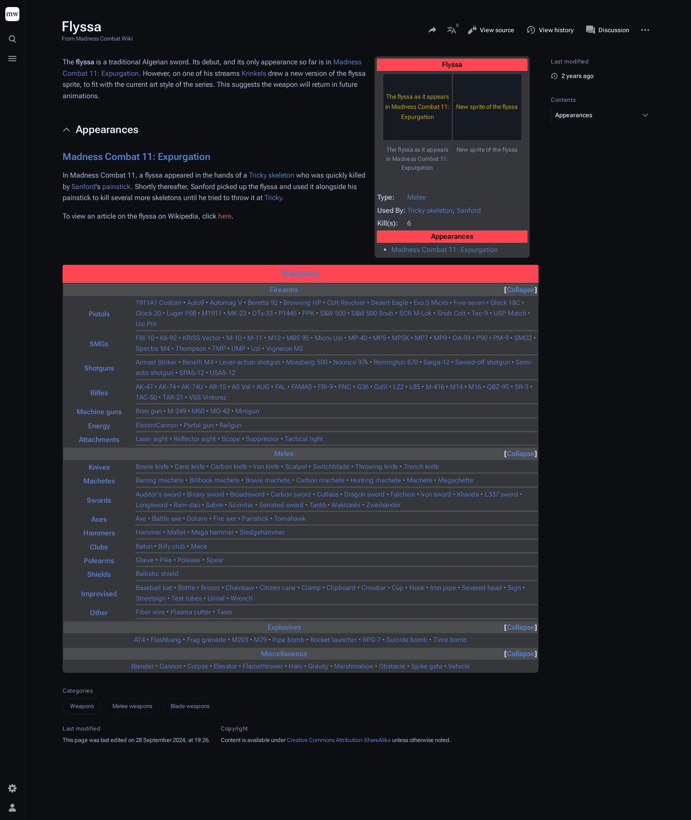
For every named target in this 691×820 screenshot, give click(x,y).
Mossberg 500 (306, 362)
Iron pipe (443, 588)
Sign (514, 588)
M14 (456, 387)
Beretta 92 (263, 303)
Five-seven (469, 303)
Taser (225, 612)
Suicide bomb (406, 640)
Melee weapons (132, 706)
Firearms (284, 290)
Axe (141, 519)
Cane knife (190, 467)
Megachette (455, 480)
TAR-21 (173, 397)
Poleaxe (189, 560)
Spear (214, 560)
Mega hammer (212, 532)
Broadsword (247, 494)
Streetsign (151, 598)
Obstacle (392, 666)
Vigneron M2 (284, 348)
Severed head (482, 588)
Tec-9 (480, 313)
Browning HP (302, 303)
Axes (99, 519)
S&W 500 (333, 313)
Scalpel (296, 467)
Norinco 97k (350, 362)
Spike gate (426, 666)
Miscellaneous (284, 653)
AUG (262, 387)
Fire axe (224, 519)
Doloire (197, 519)
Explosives (284, 627)
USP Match (510, 313)
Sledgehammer (262, 532)
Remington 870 (396, 362)
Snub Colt (451, 313)
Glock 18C (505, 303)
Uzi (255, 348)
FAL (280, 387)
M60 (198, 411)
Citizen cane (278, 588)
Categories (78, 690)
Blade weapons (190, 706)
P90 (481, 338)
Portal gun (199, 425)
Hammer (148, 532)
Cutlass (327, 494)
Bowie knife (152, 467)
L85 (414, 387)
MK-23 (236, 313)
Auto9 (195, 303)
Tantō (317, 505)
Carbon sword (291, 494)
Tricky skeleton (430, 210)
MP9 (440, 338)
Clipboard (341, 588)
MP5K (400, 338)
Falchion (402, 494)
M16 (474, 387)
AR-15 (217, 387)
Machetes (99, 481)
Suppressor (262, 439)
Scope (231, 439)
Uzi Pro (146, 324)
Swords (99, 500)
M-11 (254, 338)
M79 (260, 640)
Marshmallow (353, 666)
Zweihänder (383, 505)
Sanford (469, 210)
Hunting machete (375, 480)
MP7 (421, 338)
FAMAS (301, 387)
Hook (416, 588)
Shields (99, 574)
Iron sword (436, 494)
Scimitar (241, 505)
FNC (344, 387)
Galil (380, 387)
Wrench (241, 598)
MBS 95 (297, 338)
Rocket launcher (333, 640)
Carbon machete (320, 480)
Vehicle (459, 666)
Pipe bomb (288, 640)
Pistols (99, 314)
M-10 (234, 338)
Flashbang (166, 640)
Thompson (190, 348)
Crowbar (373, 588)
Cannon (171, 666)
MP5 (379, 338)
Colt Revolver (346, 303)
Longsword (152, 505)
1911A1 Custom (159, 303)
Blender (142, 666)
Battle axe (166, 519)
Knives (99, 467)
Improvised (99, 594)
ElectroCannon (157, 425)
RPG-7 (372, 640)
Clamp (311, 588)
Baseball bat (154, 588)
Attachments (99, 439)
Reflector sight (195, 439)
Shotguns (99, 368)
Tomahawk (289, 519)
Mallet (176, 532)
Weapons (82, 706)
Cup (398, 588)
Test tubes (186, 598)
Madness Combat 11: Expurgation (444, 249)
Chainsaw (240, 588)
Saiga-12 (437, 362)
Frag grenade (206, 640)
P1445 (288, 313)
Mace (199, 546)
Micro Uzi (328, 338)
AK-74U (192, 387)
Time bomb (450, 640)
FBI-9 (325, 387)
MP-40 (357, 338)
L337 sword (501, 494)
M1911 (212, 313)
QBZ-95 (498, 387)
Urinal (216, 598)
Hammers (99, 533)
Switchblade (331, 467)
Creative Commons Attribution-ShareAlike (339, 740)
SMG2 (523, 338)
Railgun (230, 425)
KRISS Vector (201, 338)
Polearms (99, 561)
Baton (144, 546)
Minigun (247, 411)
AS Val (241, 387)
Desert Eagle (389, 303)
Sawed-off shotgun (482, 362)
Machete (419, 480)
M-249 (176, 411)
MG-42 (220, 411)
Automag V (226, 303)
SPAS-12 (191, 373)
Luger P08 (181, 313)
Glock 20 (148, 313)
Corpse (197, 666)
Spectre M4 (153, 348)
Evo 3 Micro (431, 303)
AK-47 (144, 387)
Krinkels (253, 73)
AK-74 (167, 387)
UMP (238, 348)
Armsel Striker (156, 362)
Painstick (255, 519)
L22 (398, 387)
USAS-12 (222, 373)
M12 (274, 338)
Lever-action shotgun (249, 362)
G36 (362, 387)
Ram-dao (187, 505)
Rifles (99, 393)
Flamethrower (263, 666)
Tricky (273, 197)
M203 (240, 640)
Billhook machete (214, 480)
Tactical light (304, 439)
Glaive (145, 560)
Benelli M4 (197, 362)
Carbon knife (229, 467)
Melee (416, 197)
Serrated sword (281, 505)
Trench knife (421, 467)
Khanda (468, 494)
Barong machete (160, 480)
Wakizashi (345, 505)
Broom (210, 588)
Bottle (186, 588)
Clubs (99, 547)
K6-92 (168, 338)
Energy (99, 426)
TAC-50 (146, 397)
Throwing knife (376, 467)
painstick (116, 186)
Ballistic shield (157, 574)
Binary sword (205, 494)
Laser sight (152, 439)
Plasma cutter (191, 612)
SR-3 (521, 387)
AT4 (139, 640)
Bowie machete (267, 480)
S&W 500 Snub (372, 313)
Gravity (318, 666)
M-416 (435, 387)
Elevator (225, 666)
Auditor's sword (158, 494)
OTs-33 (262, 313)
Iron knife (266, 467)
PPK (308, 313)
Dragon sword (364, 494)
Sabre (214, 505)
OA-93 (462, 338)
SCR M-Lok (415, 313)
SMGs (98, 344)
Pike (166, 560)
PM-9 (501, 338)
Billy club (171, 546)
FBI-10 (145, 338)
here (224, 216)
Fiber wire (150, 612)
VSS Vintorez (208, 397)
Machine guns (99, 412)
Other (99, 613)
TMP (219, 348)
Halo (295, 666)
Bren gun (149, 411)
